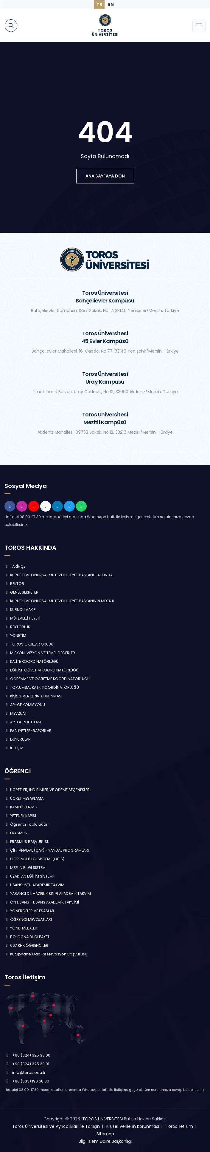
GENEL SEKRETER (21, 592)
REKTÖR (14, 583)
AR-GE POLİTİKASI (22, 722)
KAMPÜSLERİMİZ (21, 807)
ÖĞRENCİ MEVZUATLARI (28, 919)
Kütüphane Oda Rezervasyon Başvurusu (45, 954)
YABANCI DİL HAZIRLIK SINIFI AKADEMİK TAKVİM (47, 893)
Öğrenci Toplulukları (26, 824)
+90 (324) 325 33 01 (30, 1063)
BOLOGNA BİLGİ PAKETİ (27, 936)
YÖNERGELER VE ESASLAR (29, 910)
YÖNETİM (15, 635)
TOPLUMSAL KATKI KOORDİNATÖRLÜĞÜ (41, 687)
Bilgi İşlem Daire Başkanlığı (105, 1141)
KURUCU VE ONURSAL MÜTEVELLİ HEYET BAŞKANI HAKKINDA (58, 574)
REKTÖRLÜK (17, 626)
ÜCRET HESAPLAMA (23, 798)
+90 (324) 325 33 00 (31, 1055)
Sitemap (105, 1134)
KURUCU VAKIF (19, 609)
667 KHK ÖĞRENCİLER (26, 945)
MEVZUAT (15, 713)
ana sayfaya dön (105, 176)
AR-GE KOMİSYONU (24, 704)
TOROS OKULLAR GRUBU (28, 644)
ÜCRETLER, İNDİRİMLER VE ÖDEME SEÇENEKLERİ (47, 789)
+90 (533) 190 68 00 (30, 1081)
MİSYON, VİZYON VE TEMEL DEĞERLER (39, 652)
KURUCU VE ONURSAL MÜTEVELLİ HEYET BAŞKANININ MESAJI (59, 600)
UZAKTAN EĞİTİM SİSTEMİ (29, 876)
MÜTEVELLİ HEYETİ (22, 618)
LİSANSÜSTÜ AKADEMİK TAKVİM (34, 884)
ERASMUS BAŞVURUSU (26, 841)
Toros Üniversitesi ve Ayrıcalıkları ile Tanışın (56, 1126)
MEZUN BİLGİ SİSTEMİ (25, 867)
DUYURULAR (17, 739)
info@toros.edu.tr (29, 1072)
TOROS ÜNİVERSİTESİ (102, 1119)
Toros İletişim (179, 1126)
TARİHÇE (14, 566)
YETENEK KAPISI (20, 815)
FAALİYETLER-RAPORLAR (28, 730)
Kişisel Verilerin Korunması (132, 1126)
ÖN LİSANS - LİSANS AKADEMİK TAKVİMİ (41, 902)
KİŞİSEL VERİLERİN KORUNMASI (33, 696)
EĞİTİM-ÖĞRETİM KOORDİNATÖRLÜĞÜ (41, 670)
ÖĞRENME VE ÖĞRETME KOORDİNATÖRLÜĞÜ (47, 678)
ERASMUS (15, 833)
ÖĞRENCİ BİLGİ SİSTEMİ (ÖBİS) (34, 858)
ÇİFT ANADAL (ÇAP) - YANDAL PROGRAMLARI (46, 850)
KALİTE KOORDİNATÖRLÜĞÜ (31, 661)
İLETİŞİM (14, 748)
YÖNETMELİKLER (20, 928)
